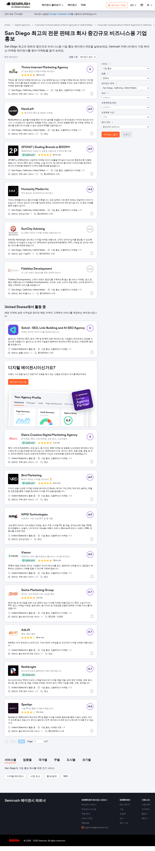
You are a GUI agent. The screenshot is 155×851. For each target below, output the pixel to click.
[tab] (10, 760)
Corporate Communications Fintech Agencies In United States (64, 25)
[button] (133, 5)
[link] (72, 5)
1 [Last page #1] (47, 741)
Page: (30, 741)
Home (7, 25)
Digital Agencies (22, 25)
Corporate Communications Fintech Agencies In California (124, 25)
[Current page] (38, 741)
